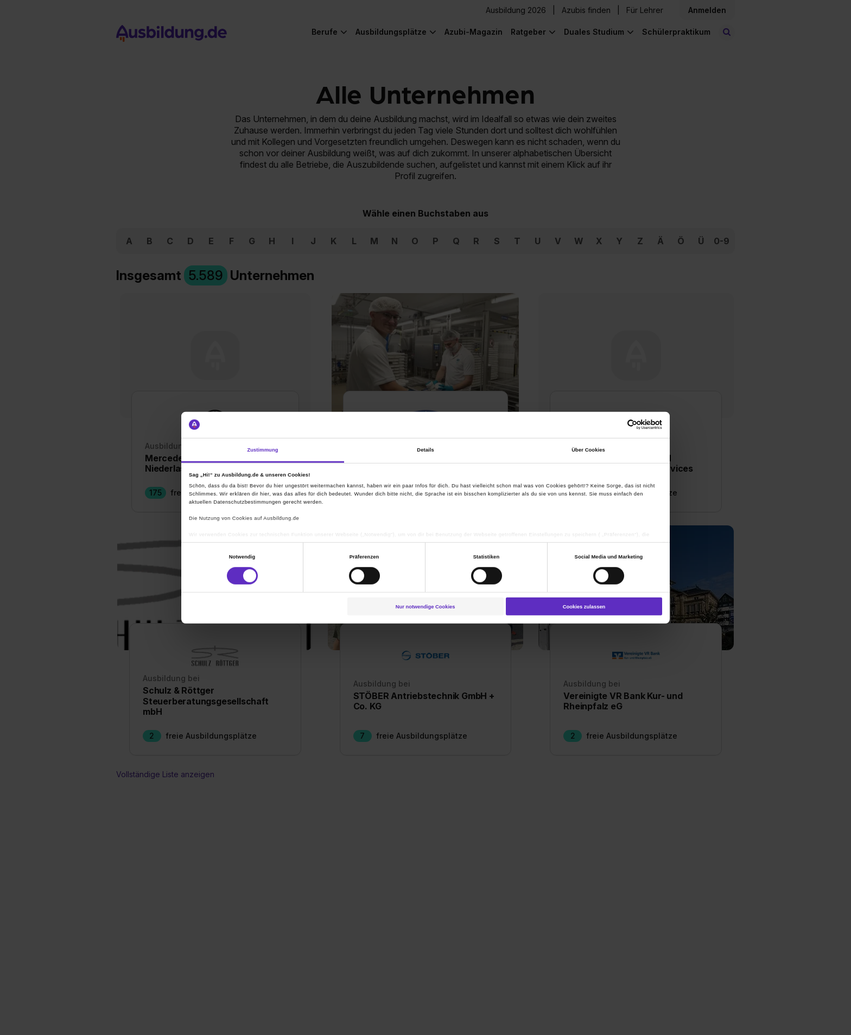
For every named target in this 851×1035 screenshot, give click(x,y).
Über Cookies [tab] (588, 450)
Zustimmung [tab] (262, 450)
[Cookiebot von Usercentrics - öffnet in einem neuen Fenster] (614, 425)
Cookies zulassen (584, 606)
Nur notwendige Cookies (425, 606)
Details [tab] (425, 450)
